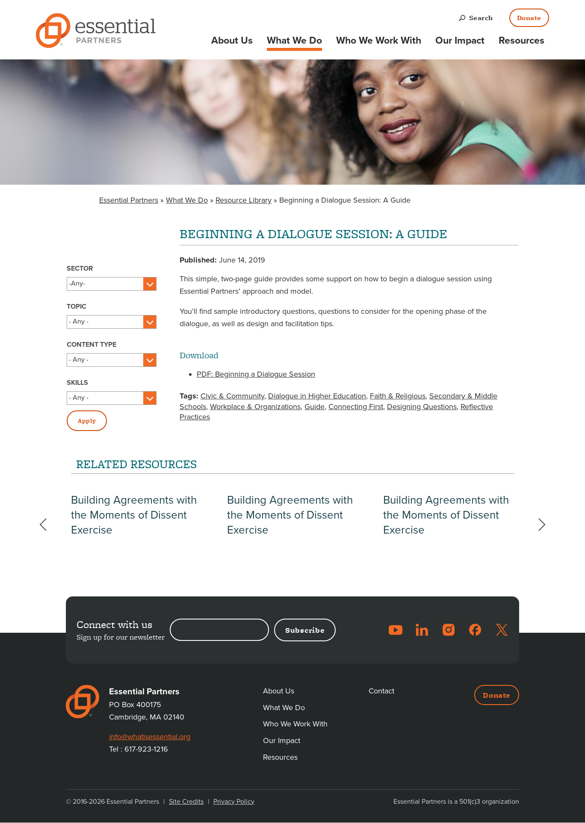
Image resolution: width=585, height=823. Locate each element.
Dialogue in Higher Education (317, 396)
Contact (382, 691)
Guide (314, 406)
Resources (521, 41)
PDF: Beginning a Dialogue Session (256, 374)
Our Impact (460, 41)
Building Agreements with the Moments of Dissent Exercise (134, 527)
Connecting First (355, 406)
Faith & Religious (397, 396)
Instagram (448, 630)
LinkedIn (422, 630)
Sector (80, 268)
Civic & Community (232, 396)
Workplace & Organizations (255, 406)
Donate (529, 18)
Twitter (501, 630)
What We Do (294, 41)
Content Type (91, 344)
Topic (76, 306)
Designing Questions (422, 406)
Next (538, 525)
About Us (232, 41)
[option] (137, 521)
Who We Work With (378, 41)
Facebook (475, 630)
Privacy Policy (233, 801)
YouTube (395, 630)
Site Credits (186, 801)
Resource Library (244, 200)
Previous (47, 525)
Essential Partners (128, 200)
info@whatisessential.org (151, 736)
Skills (77, 382)
